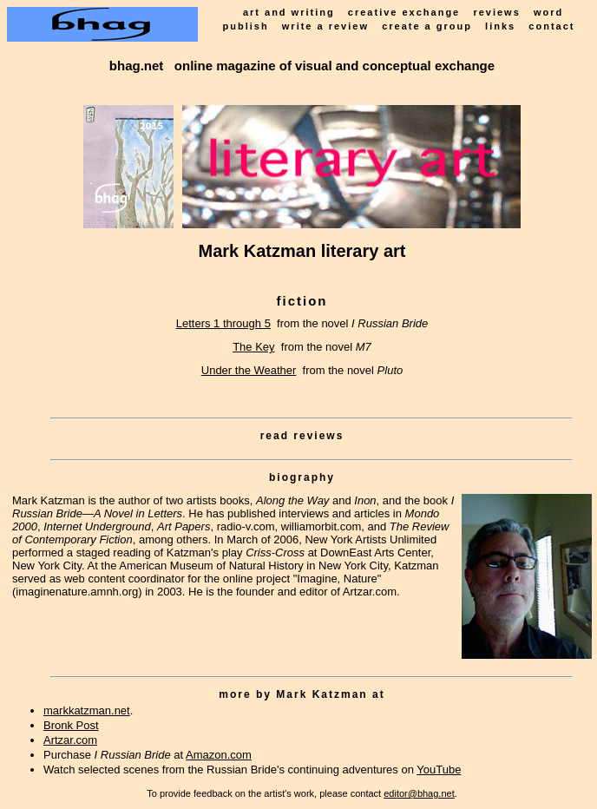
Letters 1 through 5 (223, 323)
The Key (253, 346)
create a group (427, 26)
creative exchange (404, 12)
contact (551, 26)
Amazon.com (219, 754)
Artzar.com (70, 740)
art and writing (289, 12)
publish (246, 26)
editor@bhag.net (419, 793)
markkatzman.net (86, 710)
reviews (496, 12)
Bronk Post (71, 725)
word (548, 12)
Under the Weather (249, 370)
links (500, 26)
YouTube (439, 769)
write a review (325, 26)
